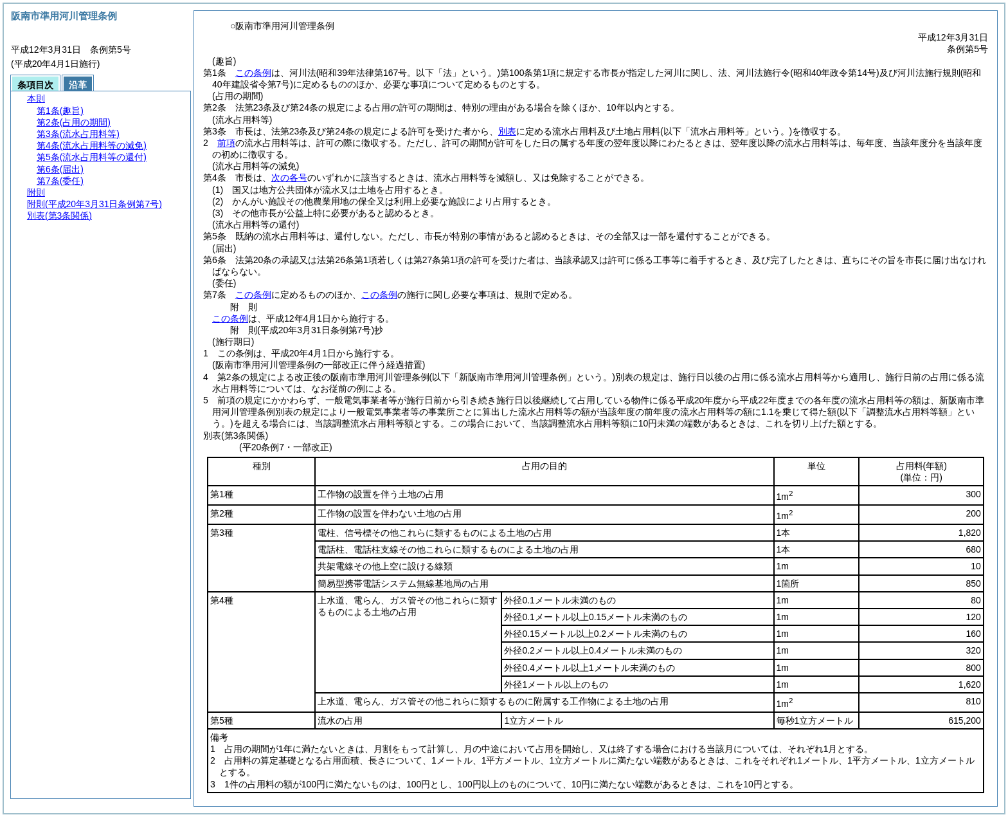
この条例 (253, 73)
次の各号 (289, 177)
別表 (507, 131)
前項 (226, 143)
